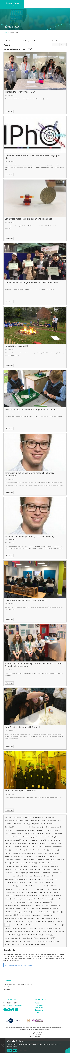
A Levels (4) (27, 817)
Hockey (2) (57, 869)
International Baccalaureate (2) (35, 876)
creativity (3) (33, 840)
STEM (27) (7, 925)
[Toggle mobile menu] (66, 4)
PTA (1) (30, 902)
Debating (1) (27, 846)
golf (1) (25, 869)
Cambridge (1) (9, 827)
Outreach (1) (45, 895)
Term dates (39, 1010)
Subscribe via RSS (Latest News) (18, 965)
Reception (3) (47, 902)
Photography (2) (30, 899)
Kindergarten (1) (51, 879)
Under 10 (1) (16, 935)
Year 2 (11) (45, 941)
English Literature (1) (29, 853)
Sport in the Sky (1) (40, 922)
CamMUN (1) (9, 830)
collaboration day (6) (9, 836)
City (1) (7, 833)
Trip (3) (55, 931)
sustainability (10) (49, 925)
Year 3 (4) (52, 941)
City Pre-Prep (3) (16, 833)
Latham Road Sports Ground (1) (15, 882)
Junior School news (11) (22, 879)
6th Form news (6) (18, 817)
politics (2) (49, 899)
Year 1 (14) (7, 941)
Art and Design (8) (52, 820)
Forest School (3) (44, 863)
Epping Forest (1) (54, 853)
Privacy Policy (39, 1005)
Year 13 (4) (37, 941)
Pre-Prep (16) (58, 898)
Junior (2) (50, 876)
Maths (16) (53, 885)
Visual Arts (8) (60, 938)
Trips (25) (61, 931)
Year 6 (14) (13, 944)
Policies (37, 1003)
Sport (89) (28, 922)
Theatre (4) (18, 931)
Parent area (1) (56, 895)
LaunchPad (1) (38, 882)
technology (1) (22, 928)
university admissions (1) (12, 938)
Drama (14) (15, 849)
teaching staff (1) (10, 928)
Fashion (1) (40, 860)
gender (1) (35, 866)
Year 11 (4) (22, 941)
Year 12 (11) (29, 941)
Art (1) (44, 820)
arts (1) (60, 820)
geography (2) (44, 866)
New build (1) (56, 889)
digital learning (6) (47, 846)
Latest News (14, 32)
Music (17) (31, 889)
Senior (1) (60, 912)
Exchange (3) (9, 860)
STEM (28, 49)
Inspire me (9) (8, 876)
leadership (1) (49, 882)
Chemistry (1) (40, 830)
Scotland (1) (28, 912)
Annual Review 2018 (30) (22, 820)
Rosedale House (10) (55, 905)
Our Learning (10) (8, 895)
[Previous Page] (54, 44)
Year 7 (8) (31, 944)
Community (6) (42, 836)
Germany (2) (54, 866)
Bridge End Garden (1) (38, 824)
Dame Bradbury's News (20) (55, 843)
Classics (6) (26, 833)
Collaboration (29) (57, 833)
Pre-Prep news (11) (9, 902)
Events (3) (52, 856)
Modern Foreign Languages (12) (20, 889)
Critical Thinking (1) (54, 840)
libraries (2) (23, 886)
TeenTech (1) (33, 928)
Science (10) (55, 908)
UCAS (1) (7, 935)
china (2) (49, 830)
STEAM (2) (59, 922)
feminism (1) (50, 860)
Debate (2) (17, 846)
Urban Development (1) (41, 938)
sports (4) (51, 922)
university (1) (49, 935)
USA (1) (52, 938)
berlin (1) (27, 824)
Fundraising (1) (9, 866)
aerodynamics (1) (38, 817)
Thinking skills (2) (29, 931)
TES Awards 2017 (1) (53, 928)
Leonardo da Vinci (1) (11, 886)
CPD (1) (25, 840)
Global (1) (8, 869)
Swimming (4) (59, 925)
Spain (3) (56, 918)
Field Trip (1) (60, 860)
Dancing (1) (8, 846)
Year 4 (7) (59, 941)
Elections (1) (55, 850)
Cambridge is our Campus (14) (23, 827)
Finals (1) (8, 863)
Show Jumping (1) (10, 918)
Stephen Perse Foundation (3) (21, 925)
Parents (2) (8, 899)
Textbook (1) (9, 931)
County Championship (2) (13, 840)
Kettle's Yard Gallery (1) (36, 879)
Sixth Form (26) (22, 918)
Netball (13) (47, 889)
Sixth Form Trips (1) (34, 918)
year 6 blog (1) (22, 944)
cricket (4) (42, 840)
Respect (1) (39, 905)
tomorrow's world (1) (44, 931)
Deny (15, 1050)
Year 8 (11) (37, 944)
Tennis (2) (42, 928)
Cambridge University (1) (53, 827)
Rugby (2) (26, 908)
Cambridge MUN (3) (38, 827)
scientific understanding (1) (13, 912)
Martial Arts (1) (44, 886)
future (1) (19, 866)
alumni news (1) (50, 817)
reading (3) (38, 902)
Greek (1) (33, 869)
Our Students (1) (19, 895)
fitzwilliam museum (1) (20, 863)
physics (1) (40, 899)
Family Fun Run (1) (29, 860)
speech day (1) (18, 922)
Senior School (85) (11, 915)
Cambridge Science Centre (22, 416)
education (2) (45, 850)
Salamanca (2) (46, 908)
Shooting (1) (48, 915)
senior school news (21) (25, 915)
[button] (67, 1050)
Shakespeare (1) (37, 915)
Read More (9, 111)
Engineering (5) (8, 853)
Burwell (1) (50, 824)
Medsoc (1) (8, 889)
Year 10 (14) (14, 941)
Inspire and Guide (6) (57, 872)
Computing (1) (52, 837)
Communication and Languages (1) (26, 837)
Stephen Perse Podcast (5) (37, 925)
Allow (9, 1050)
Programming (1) (20, 902)
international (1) (18, 876)
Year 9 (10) (43, 944)
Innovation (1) (46, 873)
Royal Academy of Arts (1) (13, 908)
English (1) (16, 853)
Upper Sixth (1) (27, 938)
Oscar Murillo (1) (52, 892)
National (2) (39, 889)
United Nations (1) (37, 935)
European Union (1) (41, 856)
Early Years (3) (34, 850)
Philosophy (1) (18, 899)
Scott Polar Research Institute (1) (44, 912)
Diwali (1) (8, 850)
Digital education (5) (37, 846)
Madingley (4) (33, 886)
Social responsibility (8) (47, 918)
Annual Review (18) (9, 820)
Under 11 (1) (25, 935)
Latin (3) (29, 882)
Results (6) (47, 905)
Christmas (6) (57, 830)
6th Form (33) (8, 817)
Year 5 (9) (7, 944)
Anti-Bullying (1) (35, 820)
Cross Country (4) (10, 843)
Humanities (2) (9, 873)
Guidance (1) (41, 869)
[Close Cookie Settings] (2, 1045)
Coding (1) (48, 833)
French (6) (53, 862)
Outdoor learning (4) (33, 895)
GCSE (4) (27, 866)
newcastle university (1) (12, 892)
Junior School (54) (10, 879)
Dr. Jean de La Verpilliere (41, 483)
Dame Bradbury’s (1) (24, 843)
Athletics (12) (8, 823)
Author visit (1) (17, 824)
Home (5, 32)
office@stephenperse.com (14, 1005)
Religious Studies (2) (11, 905)
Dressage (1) (24, 850)
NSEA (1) (42, 892)
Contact (37, 1012)
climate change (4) (37, 833)
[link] (58, 44)
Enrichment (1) (42, 853)
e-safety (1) (8, 856)
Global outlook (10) (17, 869)
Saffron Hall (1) (35, 908)
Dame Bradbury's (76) (39, 843)
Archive (63, 45)
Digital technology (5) (57, 846)
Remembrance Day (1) (26, 905)
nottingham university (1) (30, 892)
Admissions (39, 1008)
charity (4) (31, 830)
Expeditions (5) (18, 859)
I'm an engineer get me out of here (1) (28, 873)
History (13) (49, 869)
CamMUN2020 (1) (20, 830)
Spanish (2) (8, 922)
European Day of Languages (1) (23, 856)
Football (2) (33, 863)
